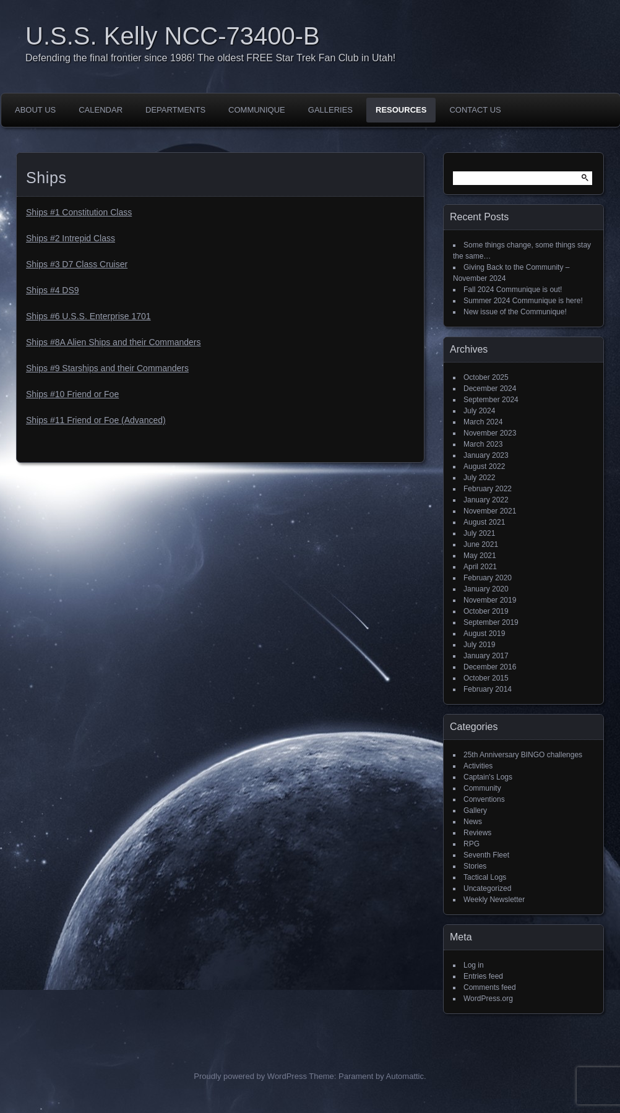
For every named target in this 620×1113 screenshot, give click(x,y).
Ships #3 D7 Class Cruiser (76, 264)
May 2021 (479, 555)
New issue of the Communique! (515, 311)
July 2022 (479, 477)
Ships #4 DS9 (52, 290)
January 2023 (486, 455)
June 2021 (480, 544)
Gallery (475, 810)
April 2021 (480, 566)
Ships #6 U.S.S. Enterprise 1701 (88, 316)
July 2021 (479, 533)
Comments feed (489, 987)
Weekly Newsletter (494, 899)
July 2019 (479, 644)
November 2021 (489, 511)
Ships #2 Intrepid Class (70, 238)
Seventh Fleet (486, 855)
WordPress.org (488, 998)
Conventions (484, 799)
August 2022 (484, 466)
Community (482, 788)
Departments (175, 109)
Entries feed (483, 976)
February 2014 (487, 689)
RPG (471, 844)
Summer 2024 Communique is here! (523, 300)
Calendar (101, 109)
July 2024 (479, 410)
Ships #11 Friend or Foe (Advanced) (96, 420)
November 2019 (489, 600)
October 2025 (486, 377)
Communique (256, 109)
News (472, 821)
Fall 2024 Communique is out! (512, 289)
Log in (473, 965)
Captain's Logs (487, 777)
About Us (35, 109)
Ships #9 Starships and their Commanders (107, 368)
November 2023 (489, 433)
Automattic (405, 1076)
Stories (474, 866)
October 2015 (486, 678)
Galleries (330, 109)
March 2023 (482, 444)
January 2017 (486, 655)
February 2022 (487, 488)
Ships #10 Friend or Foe (72, 394)
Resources (401, 109)
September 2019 (491, 622)
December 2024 (489, 388)
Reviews (477, 832)
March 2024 (482, 422)
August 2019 (484, 633)
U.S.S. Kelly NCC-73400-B (172, 35)
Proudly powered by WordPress (250, 1076)
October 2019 (486, 611)
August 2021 (484, 522)
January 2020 (486, 589)
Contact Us (475, 109)
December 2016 (489, 667)
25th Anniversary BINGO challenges (522, 754)
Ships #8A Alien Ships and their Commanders (113, 342)
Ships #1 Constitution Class (79, 212)
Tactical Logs (484, 877)
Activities (478, 766)
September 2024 (491, 399)
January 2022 (486, 500)
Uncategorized (487, 888)
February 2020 (487, 578)
